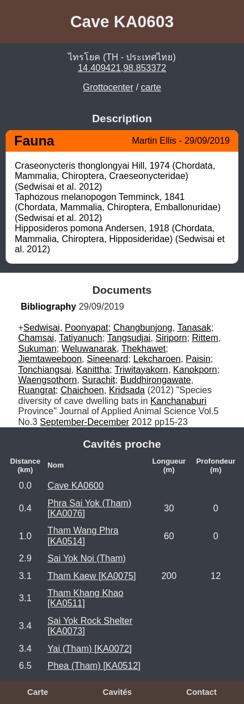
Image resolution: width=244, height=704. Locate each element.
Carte (37, 692)
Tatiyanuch (81, 338)
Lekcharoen (157, 359)
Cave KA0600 (76, 485)
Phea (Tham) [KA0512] (94, 665)
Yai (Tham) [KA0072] (90, 648)
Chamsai (36, 338)
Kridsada (127, 390)
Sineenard (107, 359)
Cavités (117, 692)
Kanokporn (195, 369)
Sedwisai (41, 327)
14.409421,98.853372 (122, 68)
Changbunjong (143, 327)
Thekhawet (143, 348)
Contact (201, 692)
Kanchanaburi (178, 401)
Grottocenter (108, 87)
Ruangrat (37, 390)
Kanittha (93, 369)
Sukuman (37, 348)
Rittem (205, 338)
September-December (84, 422)
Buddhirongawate (155, 380)
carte (151, 87)
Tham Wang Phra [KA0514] (83, 535)
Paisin (198, 359)
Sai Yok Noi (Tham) (87, 558)
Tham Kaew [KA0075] (92, 576)
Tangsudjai (129, 338)
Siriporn (171, 338)
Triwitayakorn (142, 369)
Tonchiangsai (44, 369)
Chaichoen (82, 390)
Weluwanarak (88, 348)
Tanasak (194, 327)
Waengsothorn (47, 380)
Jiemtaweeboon (50, 359)
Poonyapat (86, 327)
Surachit (98, 380)
